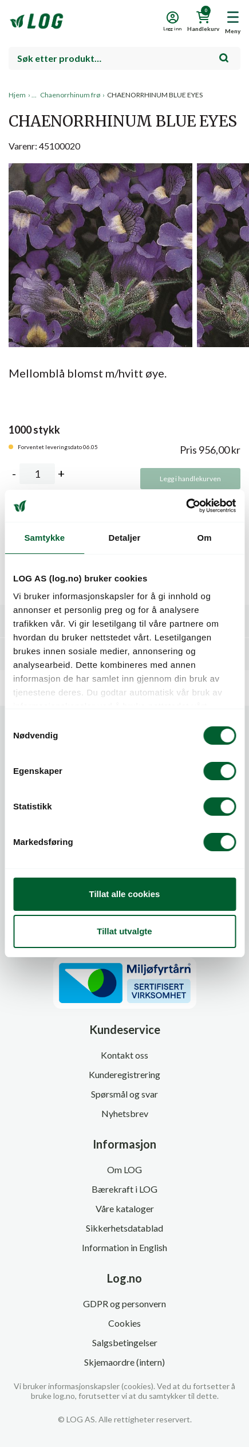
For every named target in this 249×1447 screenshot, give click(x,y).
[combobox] (124, 58)
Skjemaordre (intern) (124, 1361)
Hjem (17, 95)
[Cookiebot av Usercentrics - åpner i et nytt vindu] (186, 505)
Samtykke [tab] (44, 537)
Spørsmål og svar (124, 1093)
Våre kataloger (125, 1208)
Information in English (124, 1247)
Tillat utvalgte (124, 931)
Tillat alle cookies (124, 894)
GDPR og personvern (124, 1303)
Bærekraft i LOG (124, 1188)
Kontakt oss (124, 1054)
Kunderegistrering (124, 1074)
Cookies (124, 1323)
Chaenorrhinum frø (70, 95)
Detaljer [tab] (125, 537)
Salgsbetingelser (124, 1342)
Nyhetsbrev (124, 1113)
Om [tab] (204, 537)
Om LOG (124, 1169)
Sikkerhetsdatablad (124, 1227)
